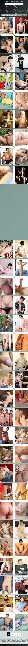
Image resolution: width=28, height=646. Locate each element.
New (19, 4)
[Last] (19, 634)
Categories (9, 4)
